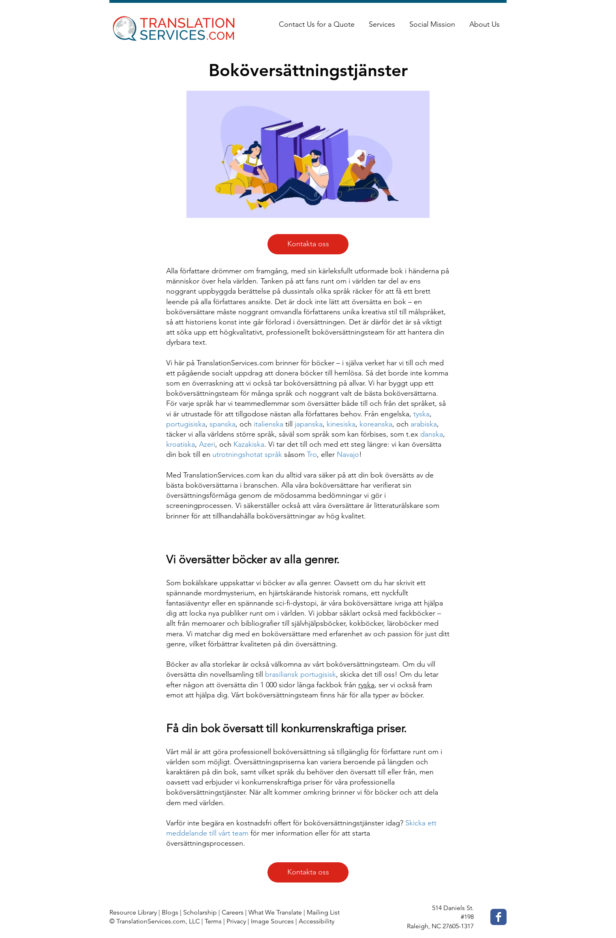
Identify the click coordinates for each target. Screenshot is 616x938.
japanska (309, 424)
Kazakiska (248, 444)
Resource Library (133, 912)
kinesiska (341, 424)
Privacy (236, 921)
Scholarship (200, 912)
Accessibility (316, 921)
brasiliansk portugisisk (300, 674)
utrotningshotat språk (247, 454)
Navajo (348, 454)
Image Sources (272, 921)
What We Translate (275, 912)
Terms (213, 921)
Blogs (170, 912)
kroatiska (180, 444)
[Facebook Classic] (498, 917)
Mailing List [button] (323, 912)
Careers (233, 912)
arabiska (424, 424)
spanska (222, 424)
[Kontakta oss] (308, 244)
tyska (421, 413)
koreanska (375, 424)
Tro (312, 454)
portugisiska (185, 424)
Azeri (207, 444)
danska (431, 434)
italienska (268, 424)
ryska (366, 684)
